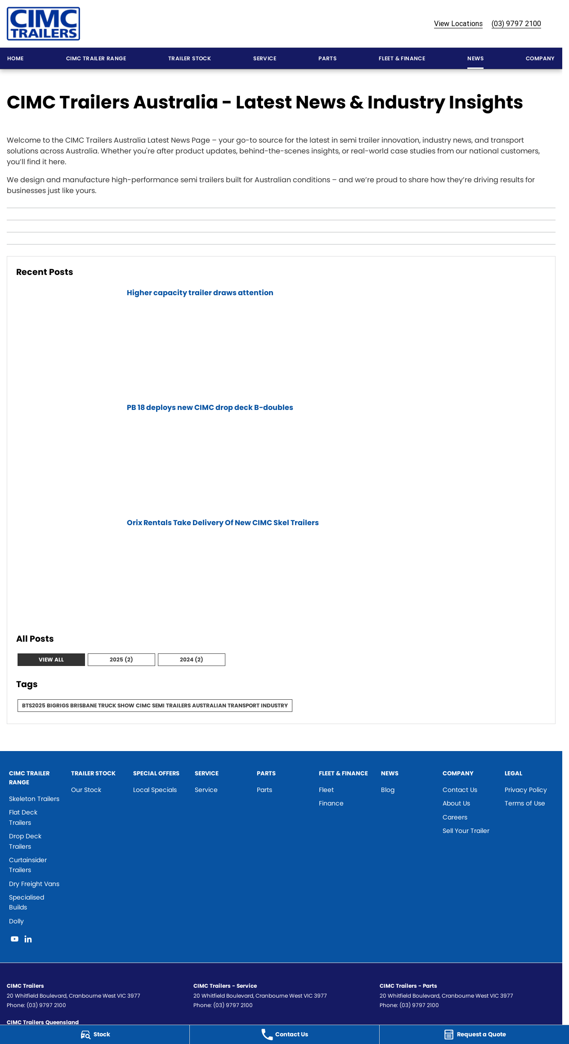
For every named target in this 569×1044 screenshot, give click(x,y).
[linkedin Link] (28, 939)
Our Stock (86, 789)
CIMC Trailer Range (96, 58)
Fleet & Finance (402, 58)
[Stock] (94, 1034)
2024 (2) (191, 659)
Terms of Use (525, 803)
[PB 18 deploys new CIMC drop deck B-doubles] (281, 455)
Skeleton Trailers (34, 798)
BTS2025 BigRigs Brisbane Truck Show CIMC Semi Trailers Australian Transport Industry (155, 705)
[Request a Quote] (474, 1034)
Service (264, 58)
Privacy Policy (526, 789)
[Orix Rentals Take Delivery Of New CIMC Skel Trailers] (281, 570)
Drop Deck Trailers (25, 841)
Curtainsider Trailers (28, 864)
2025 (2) (121, 659)
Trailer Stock (189, 58)
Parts (327, 58)
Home (15, 58)
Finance (331, 803)
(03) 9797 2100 (516, 23)
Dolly (16, 921)
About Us (456, 803)
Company (540, 58)
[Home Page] (43, 23)
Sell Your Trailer (466, 830)
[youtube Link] (14, 939)
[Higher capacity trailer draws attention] (281, 340)
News (475, 58)
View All (51, 659)
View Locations (458, 23)
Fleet (326, 789)
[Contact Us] (284, 1034)
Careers (455, 817)
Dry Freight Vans (34, 883)
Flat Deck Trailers (23, 817)
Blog (387, 789)
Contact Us (460, 789)
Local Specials (155, 789)
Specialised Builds (26, 902)
